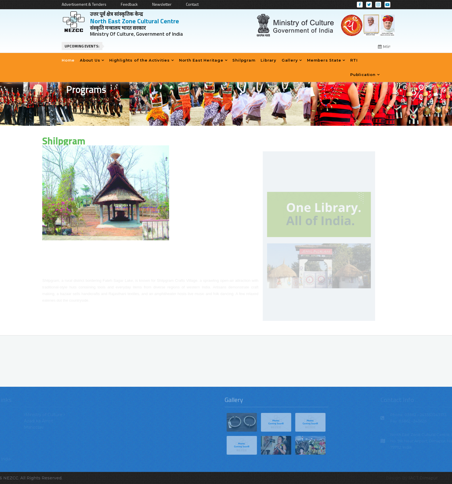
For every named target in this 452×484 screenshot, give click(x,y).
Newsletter (162, 4)
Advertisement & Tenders (84, 4)
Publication (363, 74)
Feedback (129, 4)
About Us (90, 60)
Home (68, 60)
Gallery (290, 60)
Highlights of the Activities (139, 60)
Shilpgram (243, 60)
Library (268, 60)
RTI (353, 60)
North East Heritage (201, 60)
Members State (324, 60)
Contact (192, 4)
